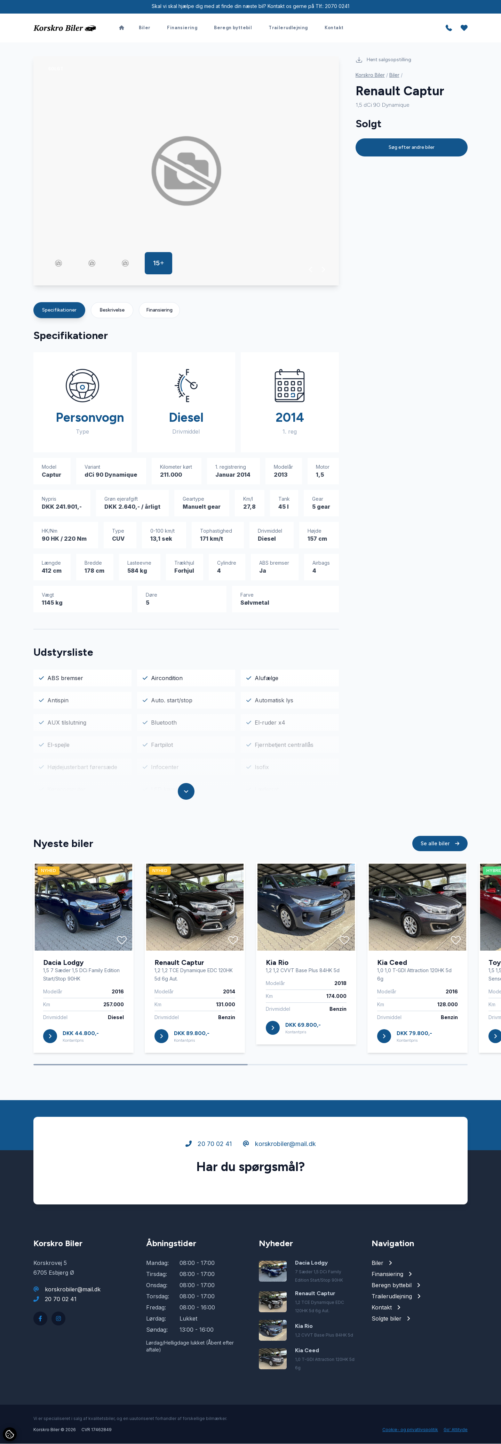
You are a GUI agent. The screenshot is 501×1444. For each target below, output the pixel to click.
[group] (186, 171)
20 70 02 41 (208, 1145)
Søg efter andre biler (412, 148)
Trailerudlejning (288, 26)
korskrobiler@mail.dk (279, 1145)
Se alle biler (440, 845)
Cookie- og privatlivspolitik (410, 1430)
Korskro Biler (370, 75)
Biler (144, 26)
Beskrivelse (112, 310)
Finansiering (182, 26)
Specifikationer (59, 310)
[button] (311, 270)
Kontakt (334, 26)
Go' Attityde (456, 1430)
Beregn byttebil (233, 26)
